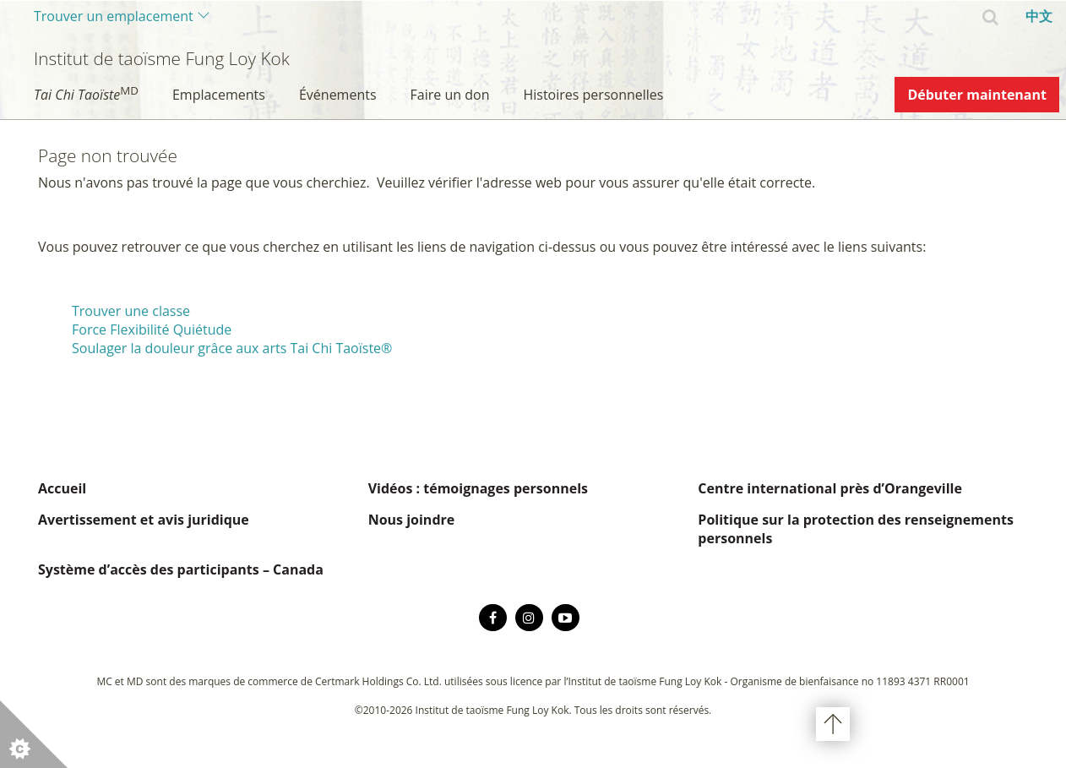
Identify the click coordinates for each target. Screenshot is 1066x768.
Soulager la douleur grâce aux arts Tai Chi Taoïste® (232, 348)
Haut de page (833, 724)
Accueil (62, 488)
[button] (34, 734)
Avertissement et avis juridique (143, 519)
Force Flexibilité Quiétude (151, 329)
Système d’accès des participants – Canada (181, 569)
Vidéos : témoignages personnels (478, 488)
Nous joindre (411, 519)
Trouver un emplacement (113, 16)
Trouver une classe (131, 311)
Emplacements (218, 94)
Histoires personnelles (593, 94)
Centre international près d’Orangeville (830, 488)
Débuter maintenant (977, 94)
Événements (338, 94)
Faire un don (450, 94)
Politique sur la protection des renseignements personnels (856, 528)
